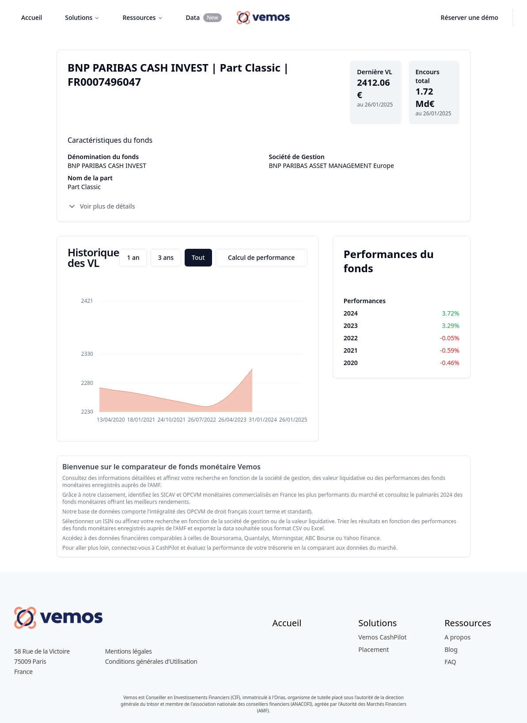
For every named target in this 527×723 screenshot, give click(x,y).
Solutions (82, 17)
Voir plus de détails (101, 206)
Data (204, 17)
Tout (198, 257)
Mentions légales (128, 651)
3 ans (166, 257)
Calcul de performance (261, 257)
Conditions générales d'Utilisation (151, 661)
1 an (133, 257)
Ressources (142, 17)
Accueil (31, 17)
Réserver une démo (469, 17)
